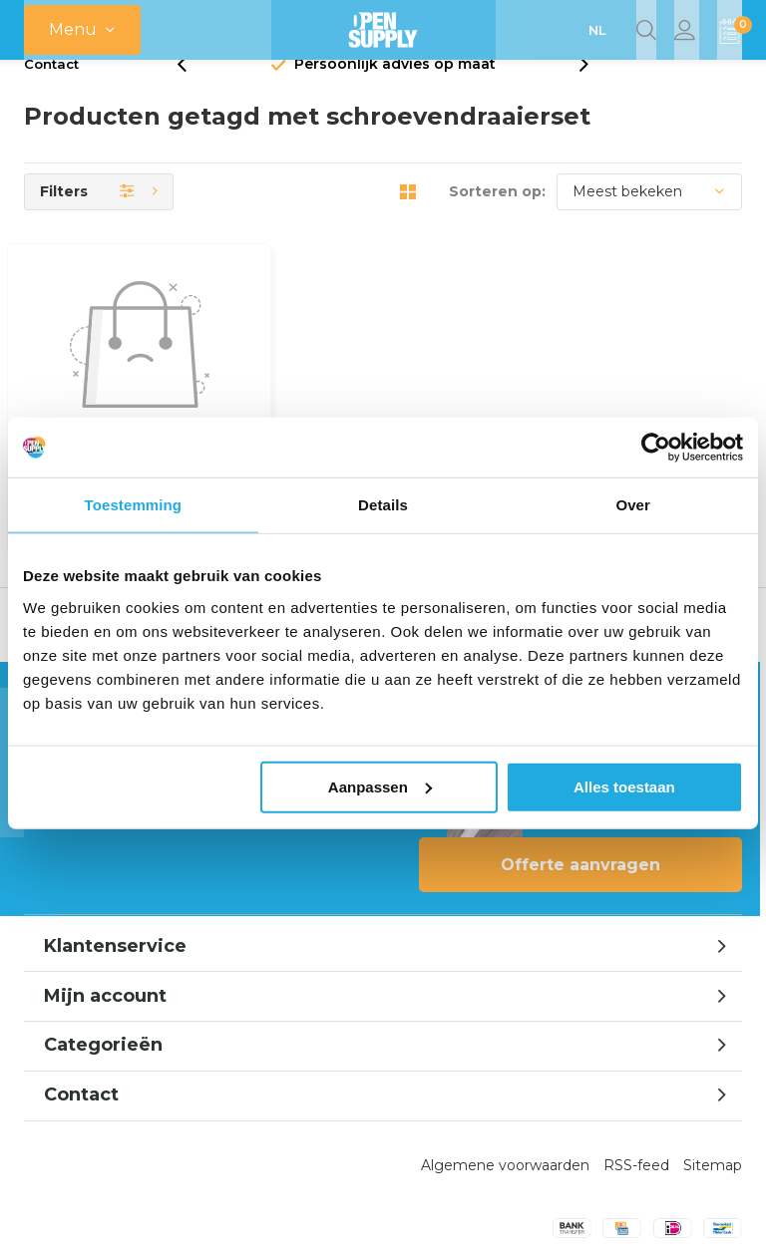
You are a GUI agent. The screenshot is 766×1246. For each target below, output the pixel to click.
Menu (73, 29)
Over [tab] (632, 504)
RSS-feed (636, 1077)
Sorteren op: (497, 221)
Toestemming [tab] (134, 504)
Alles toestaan (624, 786)
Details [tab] (383, 504)
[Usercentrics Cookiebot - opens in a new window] (656, 448)
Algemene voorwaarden (505, 1077)
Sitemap (712, 1077)
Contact (51, 94)
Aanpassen (380, 786)
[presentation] (192, 94)
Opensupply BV (490, 1208)
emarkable (386, 1208)
